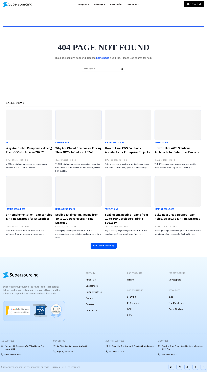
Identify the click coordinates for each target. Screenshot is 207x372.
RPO (129, 315)
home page (102, 57)
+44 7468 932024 (168, 354)
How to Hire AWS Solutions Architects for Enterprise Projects (127, 150)
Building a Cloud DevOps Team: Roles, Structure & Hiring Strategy (177, 217)
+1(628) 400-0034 (63, 351)
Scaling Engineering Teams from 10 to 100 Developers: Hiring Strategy (76, 219)
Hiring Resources (114, 142)
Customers (92, 285)
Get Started (194, 4)
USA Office (59, 341)
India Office (7, 341)
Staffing (131, 296)
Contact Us (92, 310)
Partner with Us (94, 292)
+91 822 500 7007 (11, 354)
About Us (91, 279)
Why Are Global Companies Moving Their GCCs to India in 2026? (29, 150)
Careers (90, 304)
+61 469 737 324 (115, 351)
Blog (171, 296)
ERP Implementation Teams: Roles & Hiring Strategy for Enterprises (29, 217)
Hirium (130, 279)
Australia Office (115, 341)
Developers (174, 279)
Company (82, 4)
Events (89, 298)
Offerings (98, 4)
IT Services (133, 303)
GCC (8, 142)
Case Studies (116, 4)
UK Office (163, 341)
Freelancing (62, 142)
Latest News (15, 102)
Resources (132, 4)
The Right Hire (176, 303)
